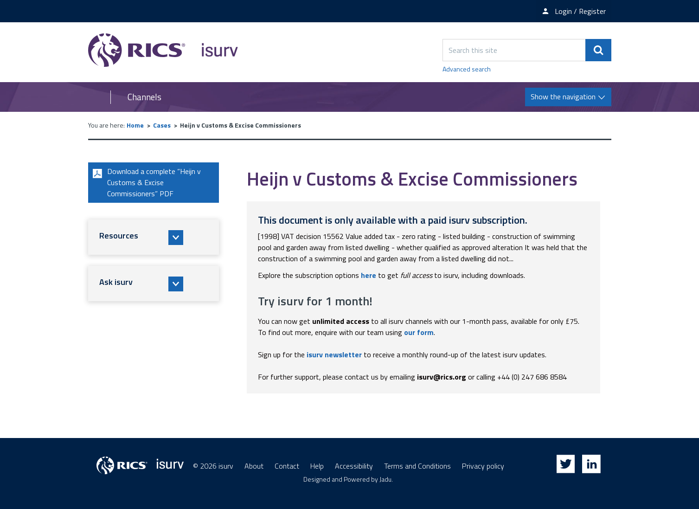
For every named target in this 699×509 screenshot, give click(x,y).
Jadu (385, 479)
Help (317, 465)
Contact (287, 465)
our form (419, 332)
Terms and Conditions (417, 465)
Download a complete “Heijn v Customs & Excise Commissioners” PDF (145, 183)
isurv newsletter (334, 354)
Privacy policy (483, 465)
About (253, 465)
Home (135, 125)
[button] (153, 237)
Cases (162, 125)
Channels (144, 96)
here (368, 275)
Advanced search (466, 69)
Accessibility (354, 465)
